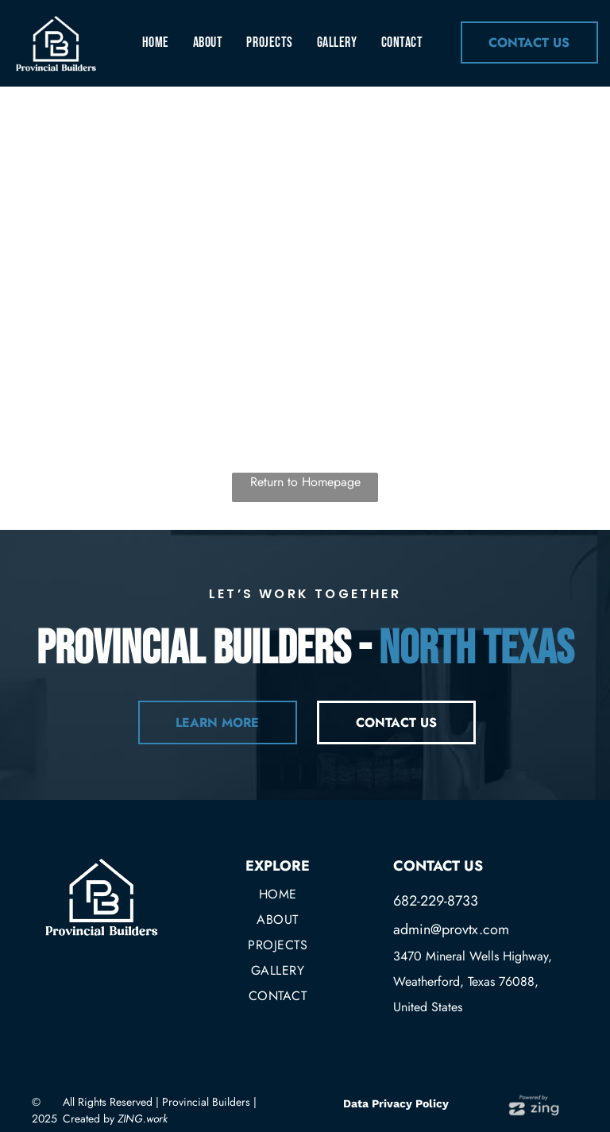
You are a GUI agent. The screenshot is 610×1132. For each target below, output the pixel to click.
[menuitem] (155, 42)
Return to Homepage (305, 482)
